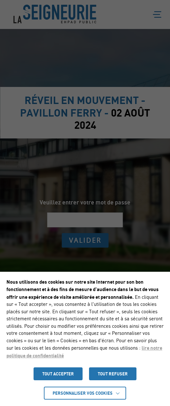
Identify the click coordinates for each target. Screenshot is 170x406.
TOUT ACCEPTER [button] (58, 373)
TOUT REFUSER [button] (113, 373)
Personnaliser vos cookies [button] (83, 393)
